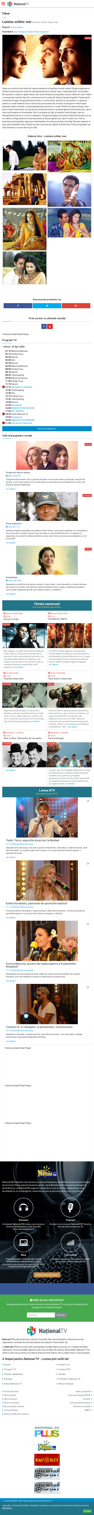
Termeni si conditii (81, 1406)
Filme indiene (10, 1395)
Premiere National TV (69, 1379)
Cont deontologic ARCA (79, 1395)
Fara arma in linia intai (21, 423)
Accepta (87, 1511)
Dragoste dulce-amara (18, 472)
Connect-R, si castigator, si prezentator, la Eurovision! (39, 1027)
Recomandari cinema (14, 1406)
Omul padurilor (14, 523)
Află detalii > (7, 1508)
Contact (86, 1399)
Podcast (70, 1220)
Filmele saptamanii (13, 1374)
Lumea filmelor (11, 1410)
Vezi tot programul (47, 428)
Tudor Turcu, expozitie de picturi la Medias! (32, 840)
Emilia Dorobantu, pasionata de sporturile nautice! (36, 903)
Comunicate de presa (80, 1402)
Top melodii (70, 1255)
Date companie (83, 1391)
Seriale (61, 1374)
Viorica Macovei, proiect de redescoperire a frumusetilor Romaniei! (41, 965)
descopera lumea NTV (47, 793)
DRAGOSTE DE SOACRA (22, 408)
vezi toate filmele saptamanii (47, 607)
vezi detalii (11, 489)
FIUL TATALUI (17, 411)
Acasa (7, 1364)
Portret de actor (11, 1391)
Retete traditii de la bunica (16, 1414)
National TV (47, 1501)
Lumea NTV (64, 1369)
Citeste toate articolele (47, 1275)
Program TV (10, 1369)
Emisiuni (23, 1220)
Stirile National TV (13, 1383)
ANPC (87, 1410)
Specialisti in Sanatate (21, 387)
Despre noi (64, 1364)
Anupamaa (16, 405)
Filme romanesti (11, 1402)
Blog (23, 1255)
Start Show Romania (24, 844)
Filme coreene (10, 1399)
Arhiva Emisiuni (66, 1383)
